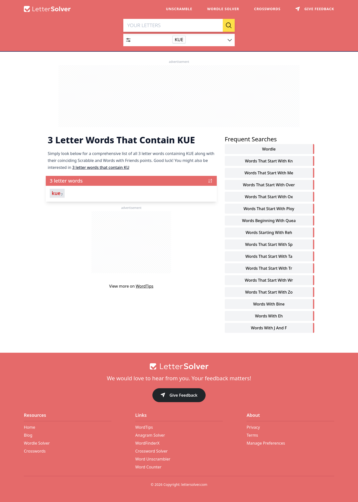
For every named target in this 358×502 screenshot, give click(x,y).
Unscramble (179, 8)
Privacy (253, 427)
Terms (252, 435)
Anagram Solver (150, 435)
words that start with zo (269, 292)
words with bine (269, 304)
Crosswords (267, 8)
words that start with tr (269, 268)
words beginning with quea (269, 220)
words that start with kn (269, 161)
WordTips (144, 286)
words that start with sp (269, 244)
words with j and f (269, 328)
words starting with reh (269, 232)
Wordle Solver (223, 8)
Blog (28, 435)
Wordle (268, 149)
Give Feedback (179, 395)
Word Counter (148, 467)
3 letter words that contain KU (100, 167)
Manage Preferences (266, 443)
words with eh (269, 316)
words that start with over (269, 185)
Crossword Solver (151, 451)
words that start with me (269, 173)
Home (29, 427)
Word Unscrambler (152, 459)
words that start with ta (268, 256)
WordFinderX (147, 443)
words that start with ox (269, 196)
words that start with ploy (268, 208)
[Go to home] (179, 366)
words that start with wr (269, 280)
